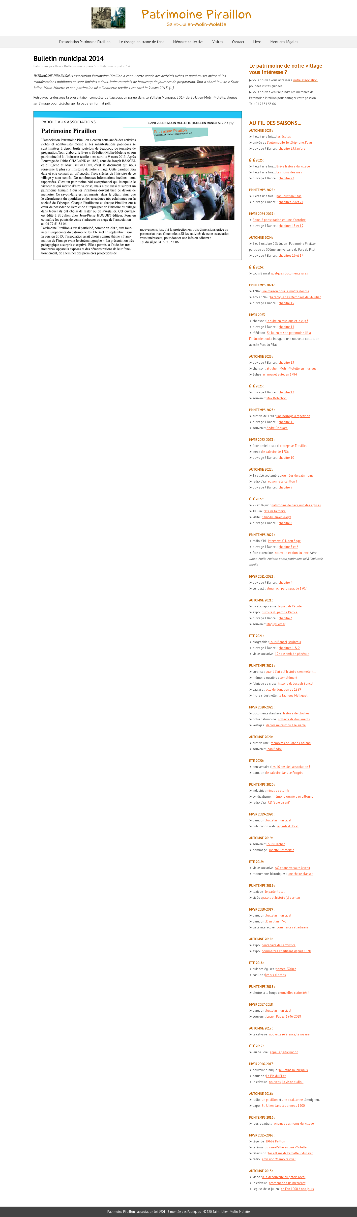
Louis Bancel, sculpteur (285, 642)
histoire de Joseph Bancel (295, 683)
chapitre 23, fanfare (292, 148)
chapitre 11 (286, 422)
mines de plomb (278, 790)
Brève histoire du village (293, 166)
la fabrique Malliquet (293, 695)
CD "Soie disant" (279, 802)
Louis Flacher (276, 844)
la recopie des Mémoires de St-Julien (295, 297)
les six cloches (275, 975)
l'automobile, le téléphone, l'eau (289, 142)
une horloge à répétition (293, 416)
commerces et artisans (292, 927)
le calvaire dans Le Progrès (284, 773)
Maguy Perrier (276, 624)
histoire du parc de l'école (280, 612)
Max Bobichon (277, 398)
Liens (257, 41)
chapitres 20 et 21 (291, 202)
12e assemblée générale (292, 654)
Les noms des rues (289, 172)
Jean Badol (274, 749)
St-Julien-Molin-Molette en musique (292, 368)
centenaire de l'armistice (279, 945)
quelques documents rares (289, 273)
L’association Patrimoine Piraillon (85, 41)
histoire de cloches (296, 713)
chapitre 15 (286, 303)
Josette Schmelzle (281, 850)
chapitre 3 (285, 618)
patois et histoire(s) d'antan (281, 897)
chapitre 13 (286, 362)
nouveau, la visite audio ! (286, 1082)
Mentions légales (284, 41)
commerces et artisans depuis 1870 (286, 951)
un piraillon (270, 1100)
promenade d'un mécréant (287, 1183)
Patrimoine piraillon (47, 66)
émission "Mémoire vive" (279, 1159)
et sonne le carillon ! (282, 481)
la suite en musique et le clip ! (287, 321)
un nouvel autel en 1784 (280, 374)
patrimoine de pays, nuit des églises (296, 505)
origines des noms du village (294, 1123)
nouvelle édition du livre (292, 553)
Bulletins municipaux (78, 66)
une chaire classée (300, 874)
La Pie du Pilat (276, 1076)
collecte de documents (294, 719)
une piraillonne (292, 1100)
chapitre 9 (285, 487)
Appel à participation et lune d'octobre (279, 220)
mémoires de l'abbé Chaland (291, 743)
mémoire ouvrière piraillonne (293, 796)
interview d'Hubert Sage (284, 541)
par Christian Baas (288, 196)
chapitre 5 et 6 (288, 547)
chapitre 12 (286, 392)
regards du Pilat (287, 826)
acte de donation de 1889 (283, 689)
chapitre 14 (286, 327)
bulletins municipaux (293, 1070)
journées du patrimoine (297, 475)
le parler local (275, 892)
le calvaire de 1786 (275, 452)
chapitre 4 (285, 582)
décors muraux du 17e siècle (286, 725)
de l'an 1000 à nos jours (297, 1189)
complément (288, 678)
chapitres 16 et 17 (291, 255)
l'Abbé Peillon (275, 1141)
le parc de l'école (290, 606)
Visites (217, 41)
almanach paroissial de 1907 (287, 588)
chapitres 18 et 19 (291, 226)
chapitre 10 (286, 458)
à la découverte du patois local (283, 1177)
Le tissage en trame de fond (141, 41)
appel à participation (284, 1052)
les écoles (283, 137)
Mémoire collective (188, 41)
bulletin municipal (278, 820)
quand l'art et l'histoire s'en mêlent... (291, 672)
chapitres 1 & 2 (289, 648)
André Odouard (277, 428)
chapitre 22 (286, 178)
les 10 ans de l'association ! (290, 767)
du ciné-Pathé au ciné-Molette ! (286, 1147)
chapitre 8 (285, 523)
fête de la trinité (275, 511)
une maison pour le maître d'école (285, 291)
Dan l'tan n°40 (276, 921)
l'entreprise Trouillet (292, 446)
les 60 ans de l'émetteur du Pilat (290, 1153)
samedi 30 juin (286, 969)
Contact (238, 41)
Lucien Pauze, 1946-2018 (284, 1016)
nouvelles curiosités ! (294, 993)
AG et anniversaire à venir (292, 868)
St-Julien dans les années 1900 (283, 1106)
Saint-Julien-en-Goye (276, 517)
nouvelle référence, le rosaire (289, 1034)
